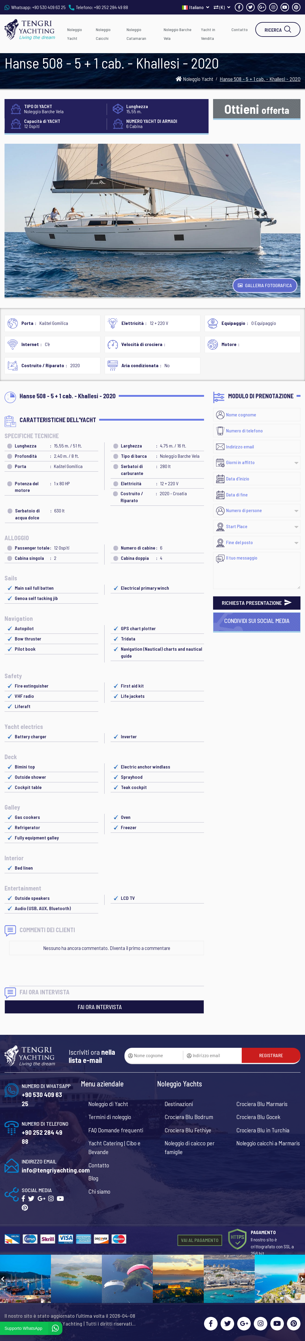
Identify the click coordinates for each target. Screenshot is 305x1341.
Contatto (239, 29)
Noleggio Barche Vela (177, 34)
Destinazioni (179, 1103)
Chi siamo (99, 1191)
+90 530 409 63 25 (49, 7)
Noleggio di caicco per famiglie (190, 1147)
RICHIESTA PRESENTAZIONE (257, 602)
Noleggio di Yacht (108, 1103)
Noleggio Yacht (74, 34)
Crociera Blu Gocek (258, 1116)
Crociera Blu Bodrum (189, 1116)
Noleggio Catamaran (136, 34)
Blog (93, 1178)
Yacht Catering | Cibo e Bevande (114, 1147)
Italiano (195, 7)
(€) (222, 7)
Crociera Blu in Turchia (262, 1130)
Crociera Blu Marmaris (262, 1103)
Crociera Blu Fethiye (188, 1130)
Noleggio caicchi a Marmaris (268, 1143)
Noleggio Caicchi (103, 34)
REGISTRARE (271, 1055)
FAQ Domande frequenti (115, 1130)
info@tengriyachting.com (56, 1170)
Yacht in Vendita (208, 34)
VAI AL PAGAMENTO (200, 1240)
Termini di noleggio (109, 1116)
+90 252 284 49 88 (111, 7)
